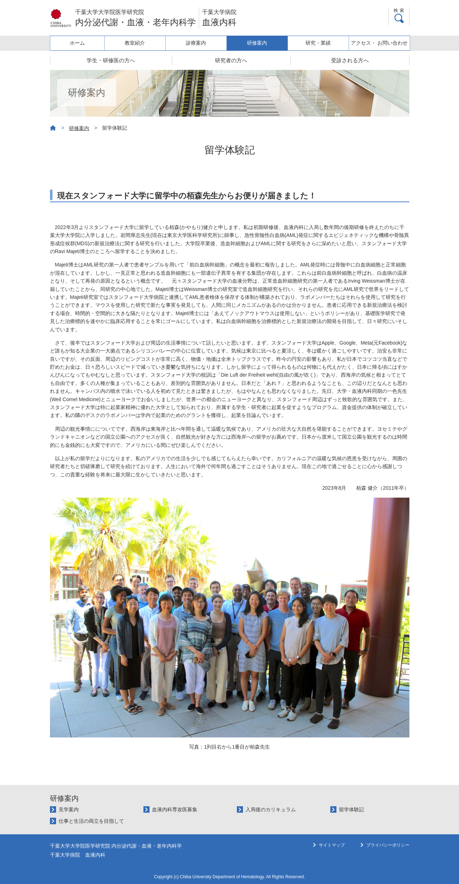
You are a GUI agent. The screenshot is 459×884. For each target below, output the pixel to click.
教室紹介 (140, 43)
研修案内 (260, 43)
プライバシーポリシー (387, 845)
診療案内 (200, 43)
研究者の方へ (231, 60)
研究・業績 (319, 43)
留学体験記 (351, 809)
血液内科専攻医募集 (174, 809)
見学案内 (69, 809)
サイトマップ (332, 845)
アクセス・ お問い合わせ (380, 43)
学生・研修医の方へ (111, 60)
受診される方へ (350, 60)
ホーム (79, 43)
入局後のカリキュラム (270, 809)
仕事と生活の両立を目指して (91, 821)
